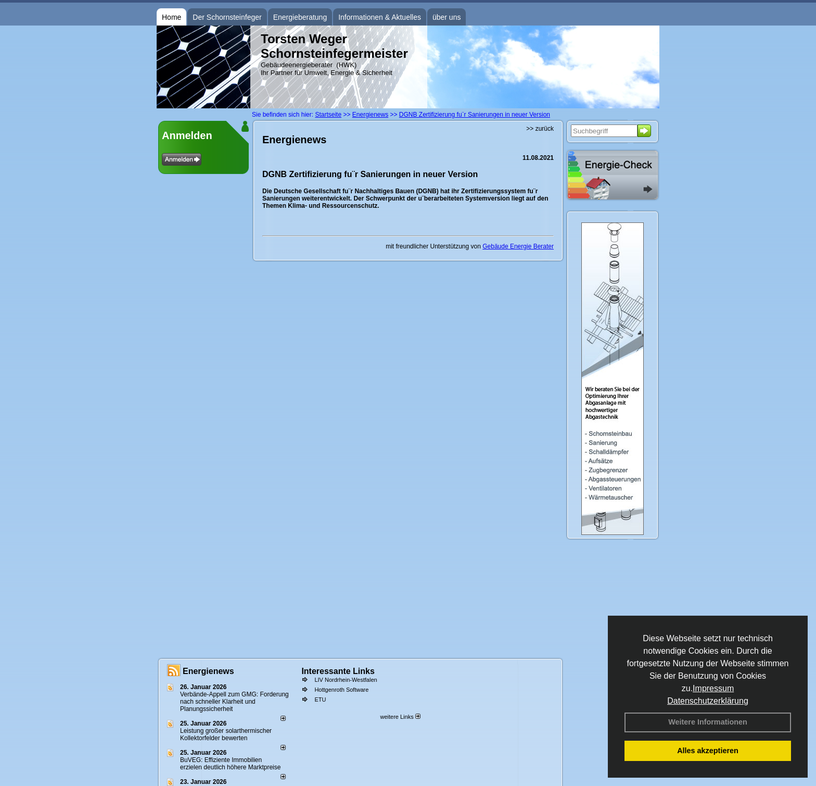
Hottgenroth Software (341, 690)
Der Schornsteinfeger (227, 17)
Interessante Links (338, 671)
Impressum (713, 688)
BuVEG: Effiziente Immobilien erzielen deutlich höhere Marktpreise (230, 763)
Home (171, 17)
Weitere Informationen (707, 722)
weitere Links (400, 717)
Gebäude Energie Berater (518, 246)
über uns (446, 17)
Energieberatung (300, 17)
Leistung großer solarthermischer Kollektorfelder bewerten (226, 734)
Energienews (208, 671)
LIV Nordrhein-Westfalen (345, 680)
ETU (320, 699)
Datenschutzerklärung (707, 700)
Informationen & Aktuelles (379, 17)
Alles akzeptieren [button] (707, 750)
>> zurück (540, 128)
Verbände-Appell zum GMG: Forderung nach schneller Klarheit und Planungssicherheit (234, 702)
